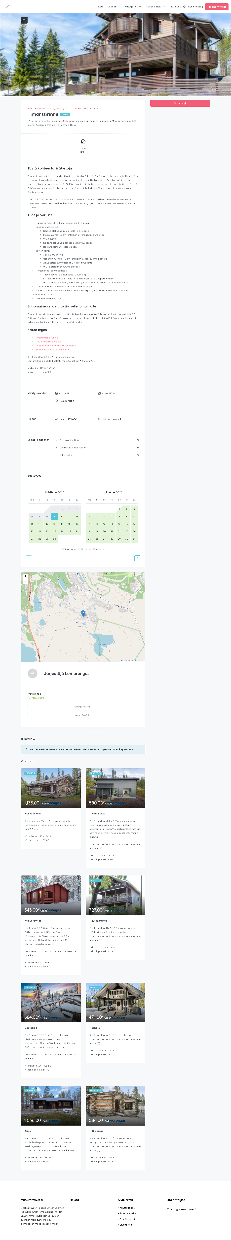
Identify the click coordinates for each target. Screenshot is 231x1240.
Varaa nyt (180, 103)
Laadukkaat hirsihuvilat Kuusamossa (56, 345)
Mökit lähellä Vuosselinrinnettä (52, 349)
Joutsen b (31, 1018)
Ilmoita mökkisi (217, 6)
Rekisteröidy (195, 6)
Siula (28, 1121)
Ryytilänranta (98, 910)
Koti (100, 6)
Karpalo (95, 1018)
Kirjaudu (176, 6)
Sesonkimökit (154, 6)
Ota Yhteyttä (127, 1209)
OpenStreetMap (133, 661)
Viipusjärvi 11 (33, 910)
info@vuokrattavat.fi (183, 1199)
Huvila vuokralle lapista (48, 341)
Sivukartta (126, 1215)
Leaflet (124, 661)
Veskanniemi (33, 803)
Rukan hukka (98, 803)
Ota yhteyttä (54, 706)
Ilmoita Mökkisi (128, 1203)
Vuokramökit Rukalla (47, 337)
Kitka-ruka (96, 1121)
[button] (83, 613)
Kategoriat (131, 6)
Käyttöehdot (127, 1198)
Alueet (112, 6)
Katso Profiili (110, 706)
